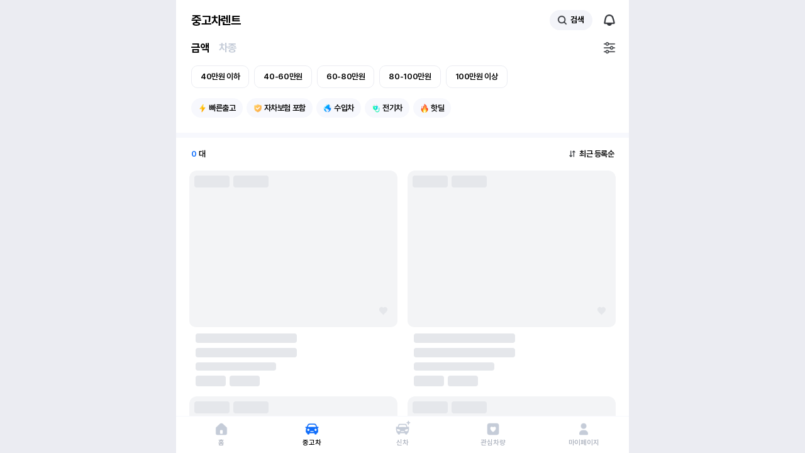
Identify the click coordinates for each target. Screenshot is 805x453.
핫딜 (437, 108)
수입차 (344, 108)
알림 (609, 20)
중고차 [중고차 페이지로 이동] (312, 443)
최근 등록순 (596, 154)
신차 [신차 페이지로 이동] (402, 443)
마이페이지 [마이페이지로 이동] (584, 443)
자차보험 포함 (285, 108)
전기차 (392, 108)
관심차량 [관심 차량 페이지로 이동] (492, 443)
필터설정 (609, 47)
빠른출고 (222, 108)
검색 (577, 20)
